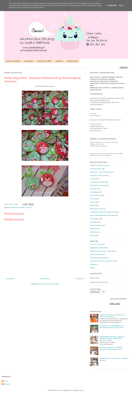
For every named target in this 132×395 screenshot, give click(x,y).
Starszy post (80, 278)
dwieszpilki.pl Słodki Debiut (99, 248)
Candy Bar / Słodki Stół (13, 61)
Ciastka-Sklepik (28, 61)
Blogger (81, 390)
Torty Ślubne (94, 219)
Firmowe (21, 207)
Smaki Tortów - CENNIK (44, 61)
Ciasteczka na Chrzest (97, 182)
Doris (6, 381)
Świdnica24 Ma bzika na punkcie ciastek (103, 261)
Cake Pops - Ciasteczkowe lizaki (101, 172)
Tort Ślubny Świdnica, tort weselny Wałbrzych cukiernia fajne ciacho (111, 348)
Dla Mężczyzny (95, 195)
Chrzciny (93, 179)
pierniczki (28, 207)
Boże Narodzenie (96, 169)
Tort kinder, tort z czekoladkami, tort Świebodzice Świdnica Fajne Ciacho (112, 326)
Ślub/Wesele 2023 (72, 61)
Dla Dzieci (93, 189)
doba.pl (92, 268)
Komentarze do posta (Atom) (49, 284)
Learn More (112, 5)
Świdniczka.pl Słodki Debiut (99, 258)
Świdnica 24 (94, 264)
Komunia (93, 202)
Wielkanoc (93, 229)
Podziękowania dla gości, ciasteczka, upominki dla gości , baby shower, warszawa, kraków (112, 338)
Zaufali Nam (59, 61)
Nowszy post (10, 278)
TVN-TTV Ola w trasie (97, 244)
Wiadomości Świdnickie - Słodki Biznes (103, 251)
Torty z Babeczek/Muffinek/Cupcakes (102, 215)
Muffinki (92, 205)
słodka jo (7, 384)
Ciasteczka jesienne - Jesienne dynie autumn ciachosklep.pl (112, 316)
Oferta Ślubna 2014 (96, 209)
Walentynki (93, 222)
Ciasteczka (14, 207)
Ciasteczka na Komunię (98, 185)
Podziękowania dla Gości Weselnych (102, 212)
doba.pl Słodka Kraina (97, 254)
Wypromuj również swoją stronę (99, 282)
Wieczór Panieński (96, 225)
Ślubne (92, 235)
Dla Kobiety (94, 192)
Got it (121, 5)
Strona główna (45, 278)
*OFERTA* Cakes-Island (98, 165)
